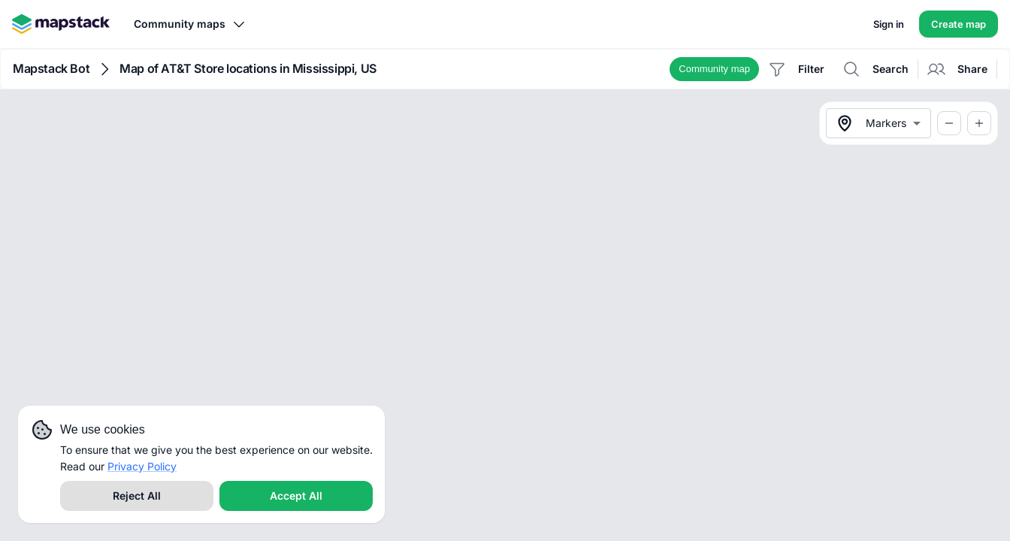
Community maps (190, 24)
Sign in (888, 24)
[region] (505, 315)
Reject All (137, 495)
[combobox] (878, 123)
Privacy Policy (142, 466)
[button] (714, 69)
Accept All (296, 495)
